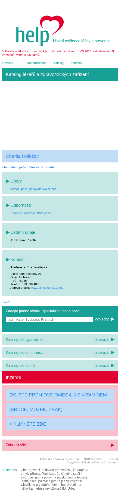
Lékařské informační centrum (59, 459)
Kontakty (76, 63)
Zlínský (33, 167)
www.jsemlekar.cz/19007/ (47, 287)
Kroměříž (47, 167)
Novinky (7, 63)
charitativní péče (14, 167)
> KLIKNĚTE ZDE (27, 424)
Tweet (6, 302)
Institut (113, 459)
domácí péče (19, 189)
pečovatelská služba (42, 189)
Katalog (58, 63)
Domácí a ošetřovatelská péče (30, 213)
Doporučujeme (37, 63)
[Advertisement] (60, 115)
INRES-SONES (93, 459)
